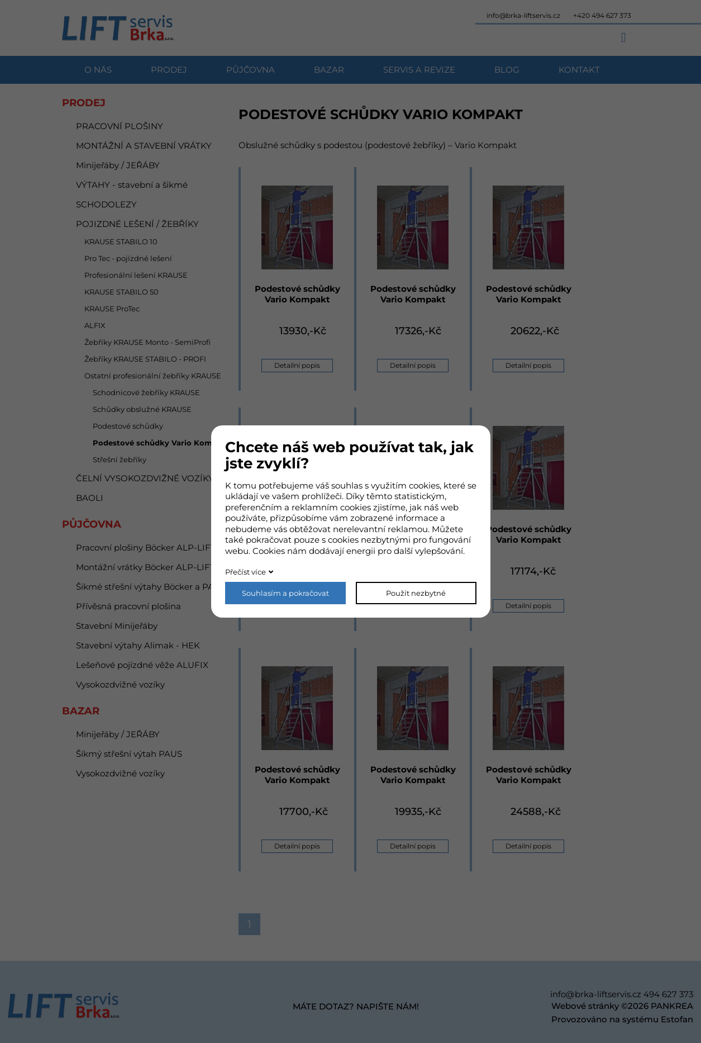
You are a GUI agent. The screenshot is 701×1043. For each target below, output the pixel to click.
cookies (424, 485)
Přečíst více (245, 571)
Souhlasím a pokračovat (285, 593)
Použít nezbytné (416, 593)
